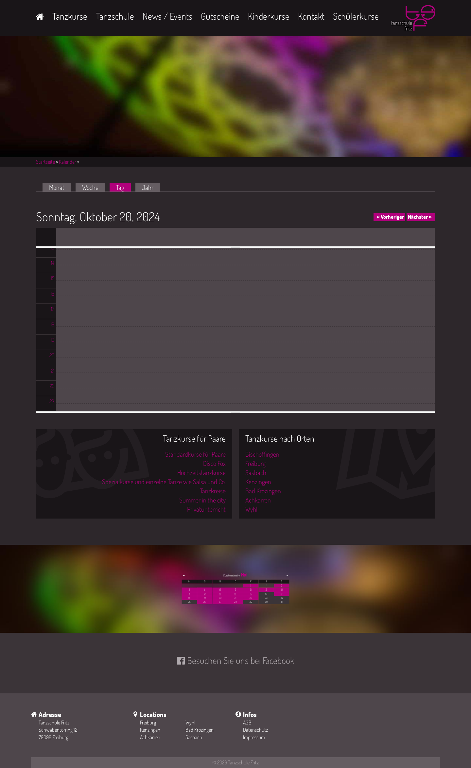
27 (220, 601)
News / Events (167, 16)
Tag (123, 187)
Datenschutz (255, 729)
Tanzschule (115, 16)
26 (204, 601)
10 (282, 589)
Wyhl (251, 509)
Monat (56, 187)
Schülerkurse (356, 16)
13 (220, 593)
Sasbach (255, 472)
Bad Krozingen (263, 490)
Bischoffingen (262, 454)
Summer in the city (202, 500)
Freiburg (255, 463)
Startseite (45, 161)
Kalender (67, 161)
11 (189, 593)
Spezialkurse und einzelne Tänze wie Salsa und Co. (164, 481)
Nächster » (420, 216)
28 (235, 601)
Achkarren (258, 500)
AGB (247, 722)
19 (205, 597)
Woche (90, 187)
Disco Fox (214, 463)
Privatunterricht (206, 509)
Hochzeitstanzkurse (201, 472)
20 (220, 597)
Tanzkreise (213, 490)
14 (235, 593)
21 (235, 597)
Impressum (254, 737)
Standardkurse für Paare (195, 454)
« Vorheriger (390, 216)
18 (189, 597)
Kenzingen (258, 481)
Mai (244, 574)
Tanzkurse (69, 16)
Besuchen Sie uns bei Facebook (240, 660)
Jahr (147, 187)
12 (204, 593)
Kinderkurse (268, 16)
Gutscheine (220, 16)
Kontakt (311, 16)
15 (251, 593)
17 (281, 593)
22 (251, 597)
